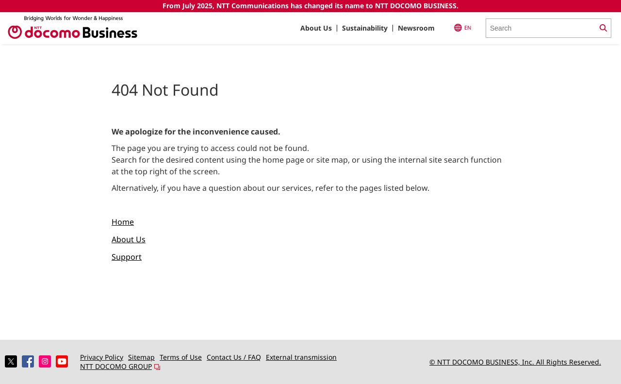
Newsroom (416, 28)
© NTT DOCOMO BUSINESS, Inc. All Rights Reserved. (515, 362)
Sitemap (141, 357)
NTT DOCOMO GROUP (120, 366)
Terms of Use (181, 357)
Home (123, 222)
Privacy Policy (101, 357)
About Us (316, 28)
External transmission (301, 357)
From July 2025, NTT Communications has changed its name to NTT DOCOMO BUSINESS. (310, 5)
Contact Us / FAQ (234, 357)
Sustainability (365, 28)
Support (127, 256)
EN (462, 28)
